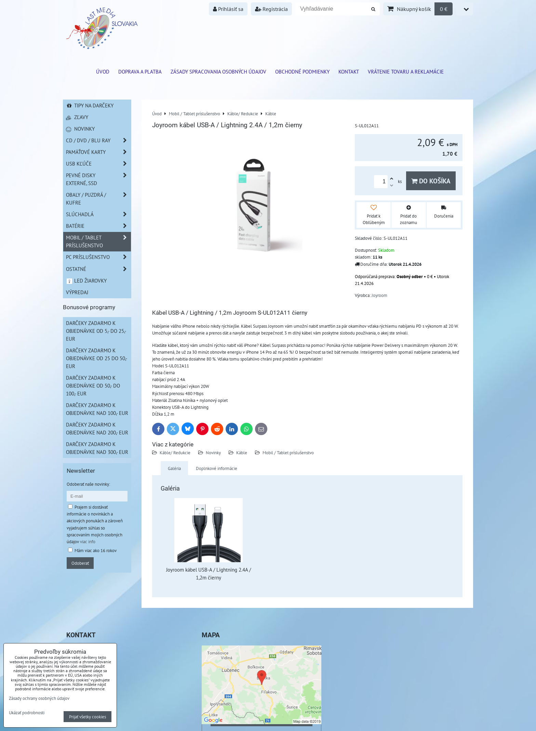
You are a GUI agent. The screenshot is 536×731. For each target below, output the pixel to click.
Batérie (98, 226)
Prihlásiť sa (228, 8)
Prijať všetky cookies (87, 716)
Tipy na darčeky (89, 105)
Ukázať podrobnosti (26, 712)
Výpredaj (77, 292)
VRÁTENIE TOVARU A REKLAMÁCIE (406, 71)
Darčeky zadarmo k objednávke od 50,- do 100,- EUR (93, 385)
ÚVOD (102, 71)
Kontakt (348, 71)
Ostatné (98, 269)
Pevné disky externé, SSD (98, 179)
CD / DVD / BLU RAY (98, 140)
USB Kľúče (98, 163)
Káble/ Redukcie (175, 452)
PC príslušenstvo (98, 257)
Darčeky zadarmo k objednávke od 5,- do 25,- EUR (96, 330)
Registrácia (271, 8)
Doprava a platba (140, 71)
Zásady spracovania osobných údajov (218, 71)
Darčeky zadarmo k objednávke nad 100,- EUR (97, 409)
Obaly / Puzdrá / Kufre (98, 198)
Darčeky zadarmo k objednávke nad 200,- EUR (97, 428)
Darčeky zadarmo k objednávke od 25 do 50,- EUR (96, 358)
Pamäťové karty (98, 152)
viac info (87, 541)
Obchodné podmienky (302, 71)
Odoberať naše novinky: (88, 484)
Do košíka (431, 181)
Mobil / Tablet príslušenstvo (288, 452)
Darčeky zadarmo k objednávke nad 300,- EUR (97, 448)
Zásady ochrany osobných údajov (39, 698)
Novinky (213, 452)
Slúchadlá (98, 214)
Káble (241, 452)
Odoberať (80, 563)
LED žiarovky (86, 280)
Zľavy (77, 117)
